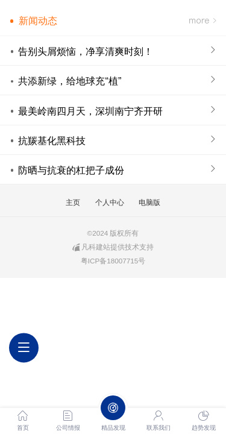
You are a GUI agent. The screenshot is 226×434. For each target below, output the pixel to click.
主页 (73, 202)
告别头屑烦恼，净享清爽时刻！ (85, 51)
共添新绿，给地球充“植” (69, 80)
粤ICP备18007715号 (113, 261)
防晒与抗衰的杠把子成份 (71, 170)
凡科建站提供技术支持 (113, 247)
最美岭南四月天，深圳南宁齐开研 (90, 110)
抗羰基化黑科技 (52, 140)
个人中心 (109, 202)
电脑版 (149, 202)
